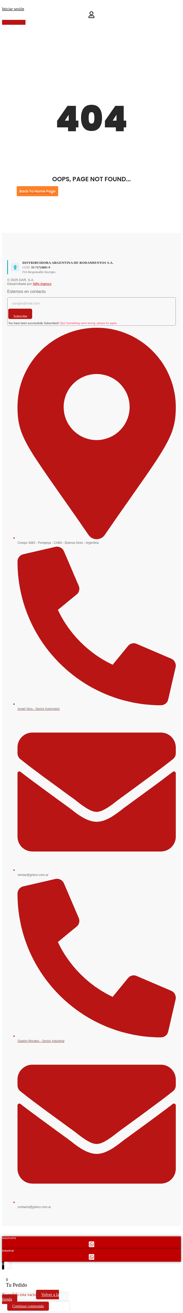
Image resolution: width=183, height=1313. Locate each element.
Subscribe (20, 316)
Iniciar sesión (13, 9)
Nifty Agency (42, 284)
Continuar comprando (28, 1306)
